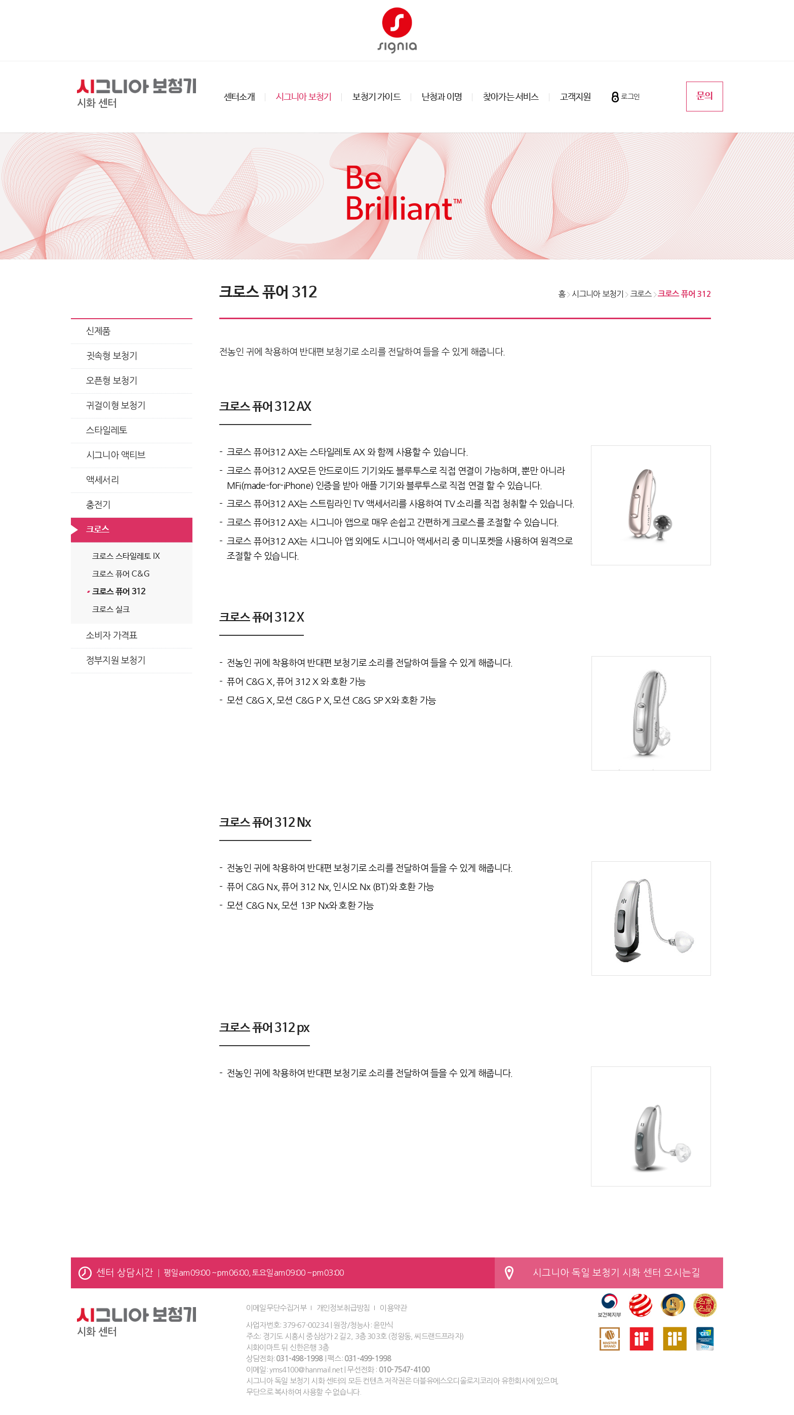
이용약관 (393, 1308)
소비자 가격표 (111, 635)
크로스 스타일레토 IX (126, 556)
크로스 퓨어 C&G (120, 574)
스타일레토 (106, 430)
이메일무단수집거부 (276, 1308)
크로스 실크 (111, 610)
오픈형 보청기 (111, 381)
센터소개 (239, 97)
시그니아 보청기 (304, 97)
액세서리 (102, 480)
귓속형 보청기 (111, 356)
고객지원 (575, 97)
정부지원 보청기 (116, 660)
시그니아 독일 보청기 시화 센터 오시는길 (616, 1273)
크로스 (97, 530)
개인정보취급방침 (343, 1308)
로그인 (630, 96)
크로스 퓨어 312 (118, 592)
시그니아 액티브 (116, 455)
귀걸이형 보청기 (116, 405)
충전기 (98, 505)
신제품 (98, 331)
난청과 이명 (442, 97)
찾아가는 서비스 (511, 97)
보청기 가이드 (376, 97)
